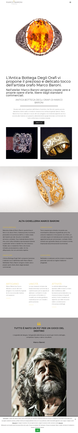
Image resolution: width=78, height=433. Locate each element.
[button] (37, 65)
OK (38, 430)
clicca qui (61, 423)
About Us (39, 122)
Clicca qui (14, 423)
